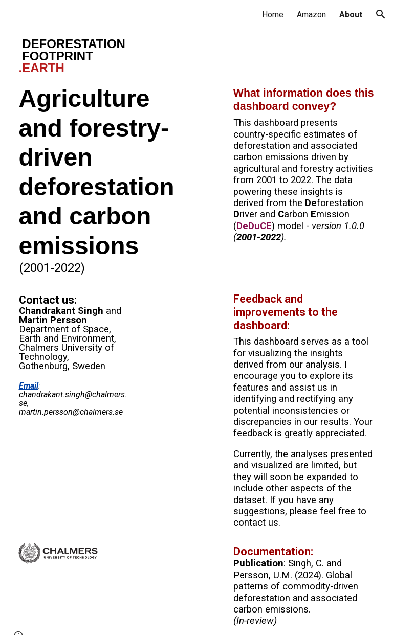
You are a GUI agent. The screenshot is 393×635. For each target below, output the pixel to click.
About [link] (350, 14)
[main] (104, 56)
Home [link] (272, 14)
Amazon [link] (311, 14)
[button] (380, 14)
